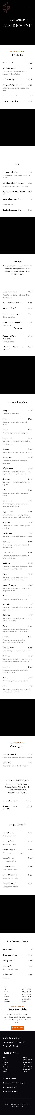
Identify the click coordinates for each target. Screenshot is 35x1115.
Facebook (3, 1046)
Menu (30, 7)
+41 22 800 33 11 (10, 1087)
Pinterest (13, 1046)
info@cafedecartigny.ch (11, 1091)
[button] (17, 1028)
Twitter (6, 1046)
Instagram (10, 1046)
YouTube (17, 1046)
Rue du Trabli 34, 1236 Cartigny (14, 1083)
